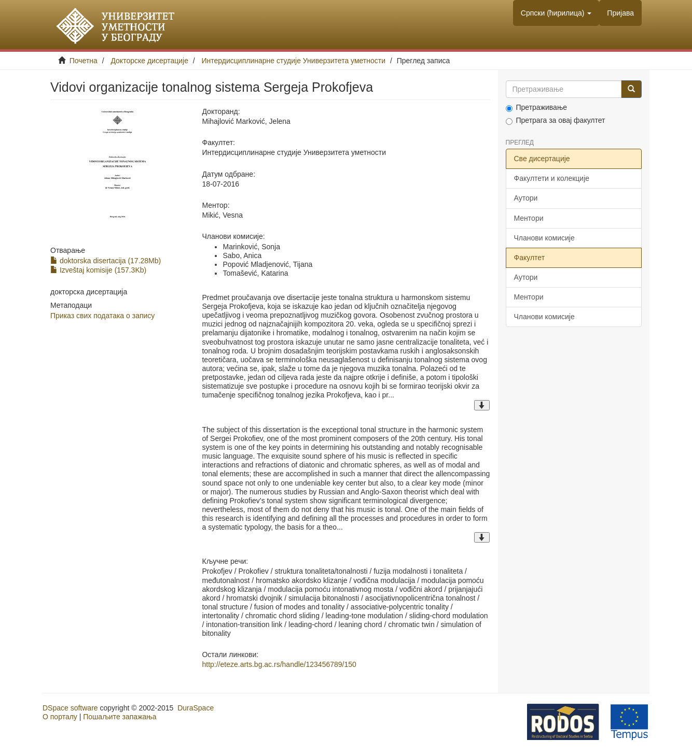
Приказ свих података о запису (102, 315)
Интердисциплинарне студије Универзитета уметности (294, 60)
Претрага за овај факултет (555, 120)
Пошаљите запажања (119, 717)
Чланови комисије (544, 238)
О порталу (60, 717)
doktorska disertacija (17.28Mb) (105, 261)
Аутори (526, 198)
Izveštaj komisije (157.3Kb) (98, 270)
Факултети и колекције (552, 178)
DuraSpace (195, 708)
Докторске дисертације (149, 60)
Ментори (529, 218)
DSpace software (70, 708)
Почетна (84, 60)
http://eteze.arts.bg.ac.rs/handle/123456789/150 (279, 664)
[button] (556, 13)
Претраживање (537, 107)
